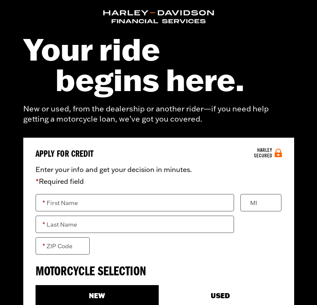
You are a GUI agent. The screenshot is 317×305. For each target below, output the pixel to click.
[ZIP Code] (63, 246)
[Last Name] (135, 224)
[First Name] (135, 202)
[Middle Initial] (260, 202)
